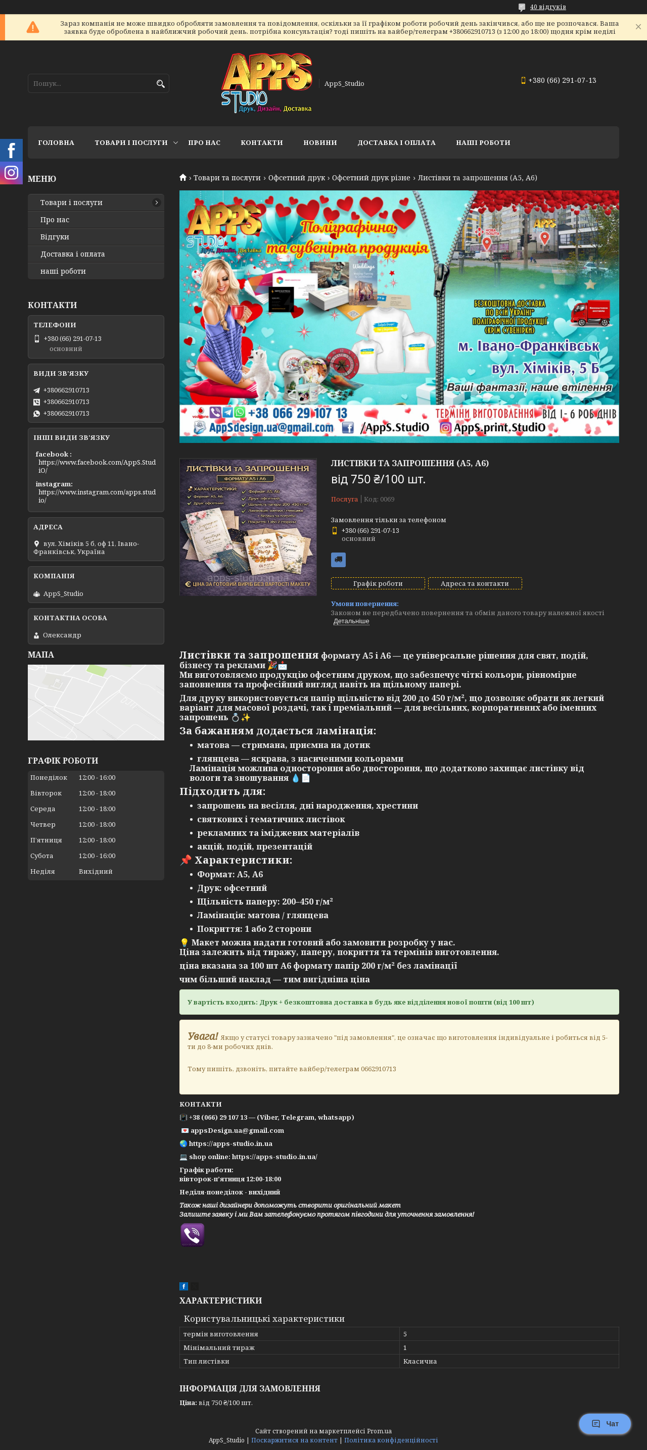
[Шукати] (160, 84)
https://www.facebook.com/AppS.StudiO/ (97, 466)
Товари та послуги (227, 178)
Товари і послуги (131, 142)
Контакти (262, 142)
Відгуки (54, 236)
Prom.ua (379, 1431)
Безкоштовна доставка (338, 560)
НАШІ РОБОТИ (483, 142)
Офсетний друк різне (371, 178)
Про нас (204, 142)
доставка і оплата (396, 142)
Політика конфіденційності (391, 1440)
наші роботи (63, 271)
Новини (320, 142)
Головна (56, 142)
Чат (605, 1423)
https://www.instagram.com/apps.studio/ (97, 496)
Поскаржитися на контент (294, 1440)
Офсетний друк (296, 178)
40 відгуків (548, 7)
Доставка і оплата (72, 254)
